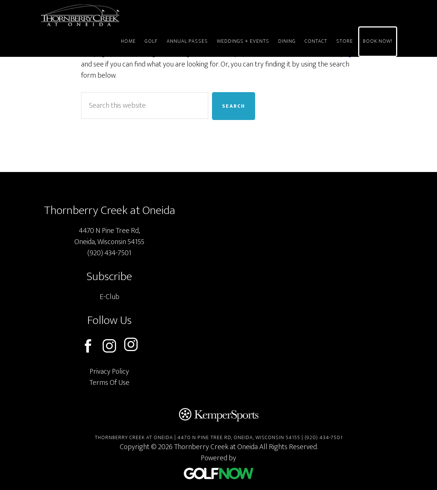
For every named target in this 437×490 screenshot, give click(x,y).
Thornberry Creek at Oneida (107, 15)
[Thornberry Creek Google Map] (296, 287)
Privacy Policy (109, 371)
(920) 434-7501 (109, 253)
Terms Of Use (109, 382)
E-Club (109, 297)
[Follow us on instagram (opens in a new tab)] (131, 346)
